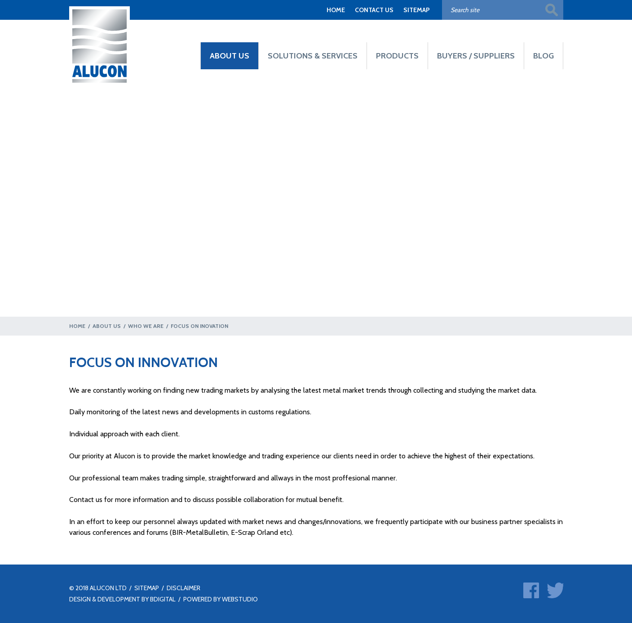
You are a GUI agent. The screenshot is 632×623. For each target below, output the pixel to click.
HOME (336, 10)
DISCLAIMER (183, 588)
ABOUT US (229, 56)
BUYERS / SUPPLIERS (476, 56)
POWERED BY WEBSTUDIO (220, 599)
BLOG (543, 56)
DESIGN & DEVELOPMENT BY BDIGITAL (122, 599)
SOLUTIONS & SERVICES (313, 56)
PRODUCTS (397, 56)
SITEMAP (416, 10)
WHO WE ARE (146, 326)
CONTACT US (374, 10)
